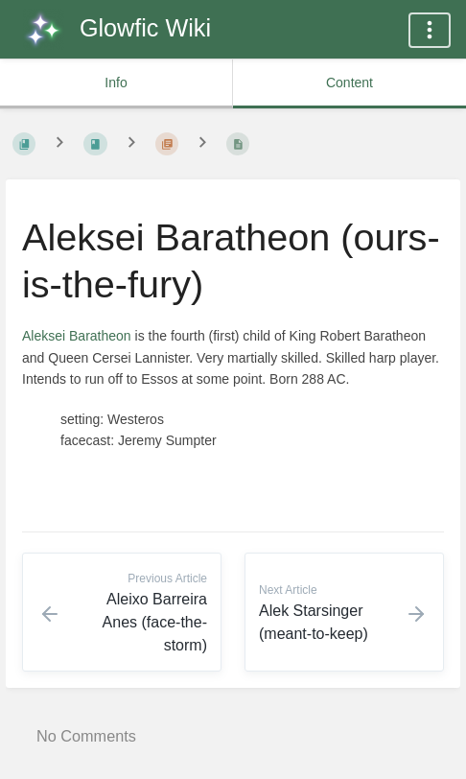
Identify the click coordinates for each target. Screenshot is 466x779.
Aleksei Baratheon (76, 335)
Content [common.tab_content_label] (349, 82)
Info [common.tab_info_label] (116, 82)
